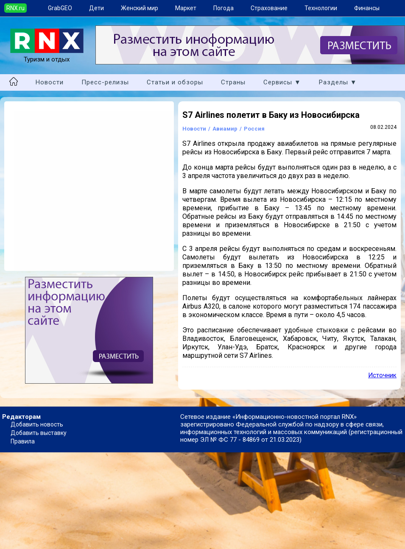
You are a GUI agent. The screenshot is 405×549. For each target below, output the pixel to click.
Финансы (367, 8)
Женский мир (139, 8)
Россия (254, 128)
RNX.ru (15, 8)
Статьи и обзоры (175, 82)
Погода (223, 8)
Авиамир (224, 128)
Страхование (269, 8)
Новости (50, 82)
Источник (382, 375)
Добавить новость (37, 424)
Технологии (320, 8)
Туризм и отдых (46, 55)
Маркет (185, 8)
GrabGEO (60, 8)
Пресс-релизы (105, 82)
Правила (23, 441)
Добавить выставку (39, 432)
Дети (96, 8)
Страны (233, 82)
